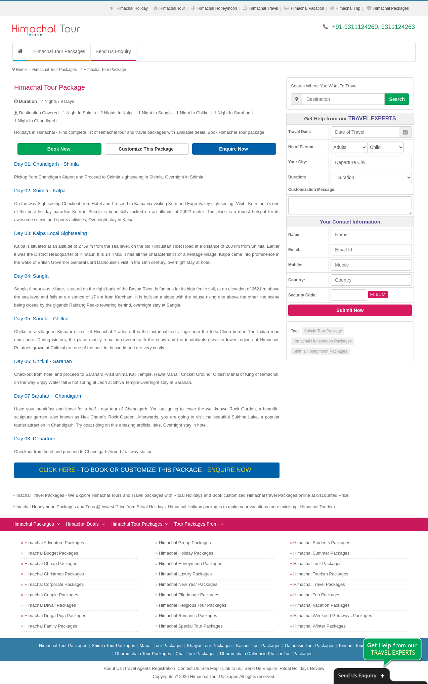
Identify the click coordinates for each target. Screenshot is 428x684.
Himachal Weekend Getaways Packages (332, 615)
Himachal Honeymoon (217, 8)
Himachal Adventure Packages (54, 542)
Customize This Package (147, 149)
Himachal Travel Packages (319, 584)
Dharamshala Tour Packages (143, 653)
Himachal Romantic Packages (188, 615)
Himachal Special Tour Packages (191, 626)
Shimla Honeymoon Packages (320, 351)
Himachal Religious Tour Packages (192, 605)
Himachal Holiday (132, 8)
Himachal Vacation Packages (321, 605)
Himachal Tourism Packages (320, 573)
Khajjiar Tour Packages (209, 645)
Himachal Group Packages (185, 542)
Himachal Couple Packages (51, 594)
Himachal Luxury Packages (185, 573)
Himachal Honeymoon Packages (322, 341)
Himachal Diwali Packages (50, 605)
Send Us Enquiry (113, 51)
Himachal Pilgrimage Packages (189, 594)
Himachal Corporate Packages (54, 584)
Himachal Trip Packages (316, 594)
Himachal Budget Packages (51, 553)
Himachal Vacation (307, 8)
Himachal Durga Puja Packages (55, 615)
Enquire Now (234, 149)
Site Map (210, 668)
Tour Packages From (195, 524)
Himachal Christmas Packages (54, 573)
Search (397, 99)
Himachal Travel (263, 8)
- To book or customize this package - (146, 470)
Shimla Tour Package (323, 331)
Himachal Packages (391, 8)
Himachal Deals (82, 524)
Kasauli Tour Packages (258, 645)
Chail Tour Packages (196, 653)
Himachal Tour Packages (59, 51)
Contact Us (188, 668)
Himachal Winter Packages (319, 626)
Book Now (59, 149)
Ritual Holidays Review (302, 668)
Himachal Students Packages (321, 542)
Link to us (231, 668)
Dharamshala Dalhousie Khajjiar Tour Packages (266, 653)
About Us (113, 668)
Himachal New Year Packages (188, 584)
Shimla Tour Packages (113, 645)
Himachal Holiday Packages (186, 553)
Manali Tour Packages (161, 645)
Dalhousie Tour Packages (309, 645)
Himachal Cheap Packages (51, 563)
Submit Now (350, 310)
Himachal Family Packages (51, 626)
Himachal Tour (172, 8)
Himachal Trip (348, 8)
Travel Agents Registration (149, 668)
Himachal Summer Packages (321, 553)
